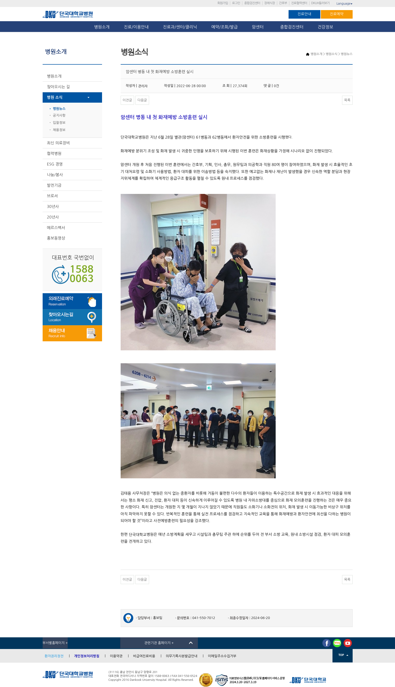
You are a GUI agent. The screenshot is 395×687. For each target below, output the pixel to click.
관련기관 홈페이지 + (159, 643)
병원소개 (102, 27)
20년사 (53, 217)
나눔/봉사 (55, 175)
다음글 (142, 100)
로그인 (236, 3)
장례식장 (269, 3)
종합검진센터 (252, 3)
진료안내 (304, 14)
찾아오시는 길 (58, 87)
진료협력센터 (299, 3)
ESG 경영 (55, 164)
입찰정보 (59, 122)
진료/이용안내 (136, 27)
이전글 (127, 100)
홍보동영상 (56, 238)
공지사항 (59, 115)
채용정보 (59, 130)
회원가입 (222, 3)
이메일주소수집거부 (222, 656)
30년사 (53, 206)
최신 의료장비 (58, 143)
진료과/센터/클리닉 (180, 27)
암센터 (259, 27)
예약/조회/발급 (224, 27)
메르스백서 (56, 228)
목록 (347, 100)
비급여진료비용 (144, 656)
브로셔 (52, 196)
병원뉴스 (59, 108)
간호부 (283, 3)
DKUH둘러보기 (320, 3)
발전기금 (54, 185)
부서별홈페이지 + (55, 643)
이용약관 (116, 656)
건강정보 (325, 27)
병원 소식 (55, 97)
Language (344, 3)
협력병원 (54, 153)
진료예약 (337, 14)
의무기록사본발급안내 (181, 656)
